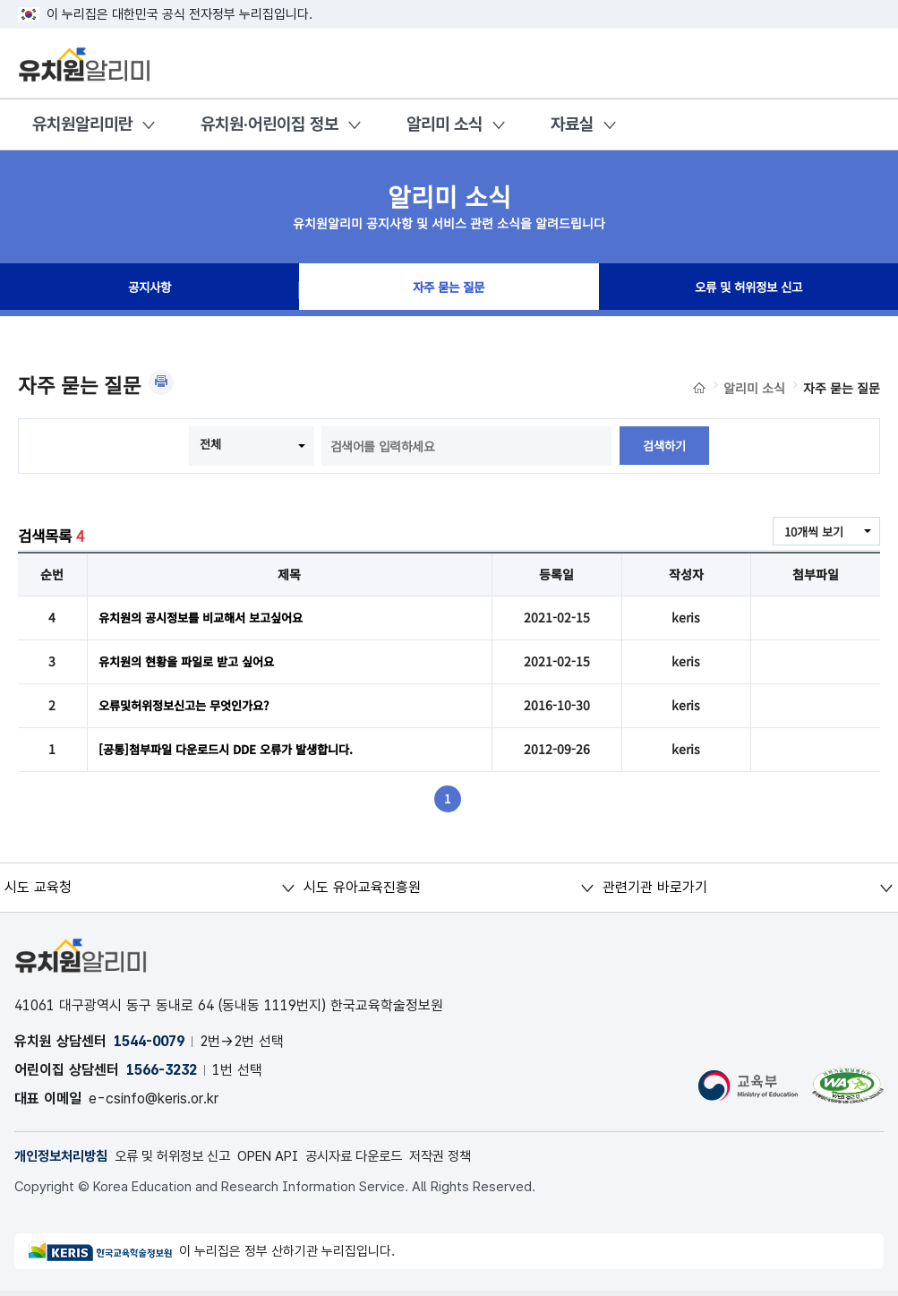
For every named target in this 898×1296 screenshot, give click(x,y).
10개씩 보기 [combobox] (811, 532)
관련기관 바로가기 (655, 890)
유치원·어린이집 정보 (269, 124)
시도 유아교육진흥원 (361, 890)
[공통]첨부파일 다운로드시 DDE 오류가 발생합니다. (235, 752)
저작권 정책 (475, 1160)
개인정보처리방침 (64, 1160)
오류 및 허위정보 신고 (748, 290)
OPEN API (288, 1160)
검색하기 (664, 446)
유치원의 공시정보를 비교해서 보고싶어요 (208, 618)
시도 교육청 (38, 890)
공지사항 (149, 290)
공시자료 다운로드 (381, 1160)
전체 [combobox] (209, 444)
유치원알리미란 (82, 124)
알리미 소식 (444, 124)
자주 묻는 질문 (448, 290)
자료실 (572, 124)
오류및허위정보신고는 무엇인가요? (190, 708)
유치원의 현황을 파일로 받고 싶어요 (192, 663)
